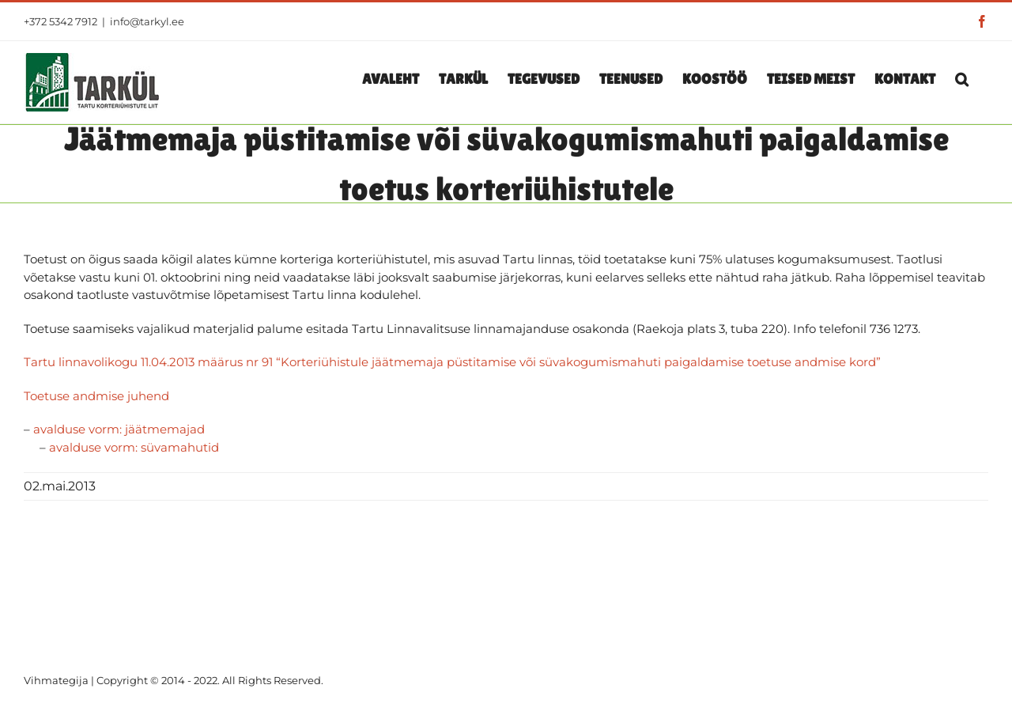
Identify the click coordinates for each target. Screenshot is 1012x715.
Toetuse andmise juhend (96, 395)
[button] (962, 78)
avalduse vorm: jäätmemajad (119, 429)
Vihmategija (56, 680)
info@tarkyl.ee (147, 21)
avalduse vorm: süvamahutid (134, 447)
